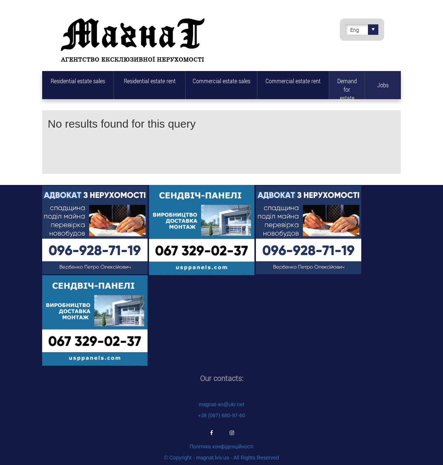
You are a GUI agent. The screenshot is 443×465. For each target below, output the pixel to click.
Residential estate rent (150, 81)
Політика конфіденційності (221, 446)
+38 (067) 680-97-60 (221, 415)
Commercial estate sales (221, 81)
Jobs (383, 85)
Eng (364, 29)
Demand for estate (347, 88)
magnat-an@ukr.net (221, 404)
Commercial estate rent (293, 81)
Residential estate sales (78, 81)
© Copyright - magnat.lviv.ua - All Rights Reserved (221, 458)
